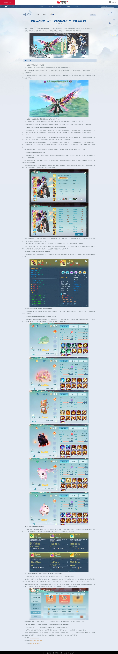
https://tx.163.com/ (34, 638)
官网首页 (40, 6)
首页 (37, 15)
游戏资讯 (50, 6)
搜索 (113, 6)
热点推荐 (112, 2)
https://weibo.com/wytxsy (36, 640)
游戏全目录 (7, 2)
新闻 (52, 15)
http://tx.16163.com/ (35, 643)
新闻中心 (45, 15)
